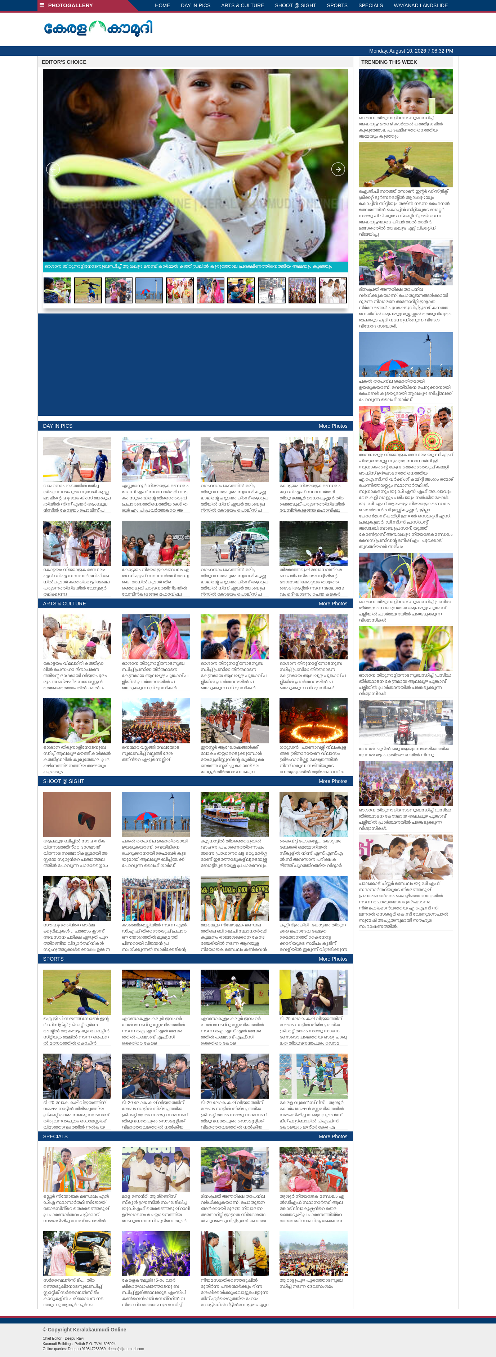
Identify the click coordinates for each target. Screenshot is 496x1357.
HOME (162, 5)
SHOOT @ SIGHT (295, 5)
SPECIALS (370, 5)
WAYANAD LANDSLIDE (421, 5)
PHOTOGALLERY (66, 5)
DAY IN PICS (195, 5)
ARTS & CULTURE (242, 5)
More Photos (333, 426)
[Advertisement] (195, 364)
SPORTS (337, 5)
